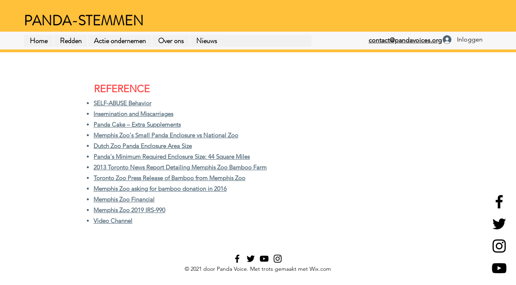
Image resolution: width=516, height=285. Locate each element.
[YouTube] (499, 268)
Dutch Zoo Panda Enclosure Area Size (143, 146)
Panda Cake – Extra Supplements (137, 124)
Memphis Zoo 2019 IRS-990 (129, 210)
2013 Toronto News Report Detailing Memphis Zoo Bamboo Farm (180, 167)
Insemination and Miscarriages (133, 114)
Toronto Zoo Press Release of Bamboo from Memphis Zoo (169, 178)
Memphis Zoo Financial (124, 199)
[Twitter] (499, 224)
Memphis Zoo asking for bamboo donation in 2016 (160, 188)
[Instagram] (499, 246)
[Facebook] (499, 202)
